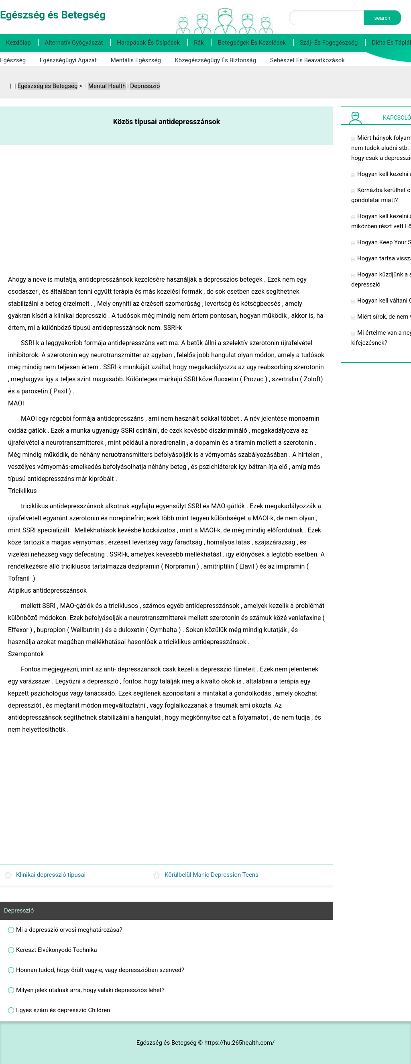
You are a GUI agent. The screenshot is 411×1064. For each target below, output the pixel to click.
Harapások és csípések (148, 42)
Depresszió (145, 86)
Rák (199, 42)
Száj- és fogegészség (329, 42)
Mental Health (107, 86)
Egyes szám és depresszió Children (63, 1010)
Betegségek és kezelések (252, 42)
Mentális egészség (136, 60)
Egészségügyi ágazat (68, 60)
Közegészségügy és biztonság (215, 60)
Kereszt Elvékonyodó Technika (56, 950)
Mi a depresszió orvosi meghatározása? (69, 929)
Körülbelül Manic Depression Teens (211, 874)
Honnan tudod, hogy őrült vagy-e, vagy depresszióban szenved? (100, 970)
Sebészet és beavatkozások (307, 60)
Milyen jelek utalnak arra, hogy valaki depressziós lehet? (90, 990)
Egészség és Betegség (48, 86)
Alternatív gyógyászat (74, 42)
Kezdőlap (18, 42)
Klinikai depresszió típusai (50, 874)
